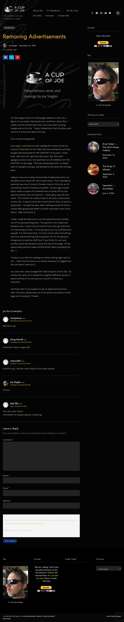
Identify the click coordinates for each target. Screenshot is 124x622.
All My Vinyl (72, 10)
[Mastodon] (110, 13)
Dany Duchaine (48, 616)
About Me (38, 10)
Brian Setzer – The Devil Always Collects (110, 147)
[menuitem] (38, 10)
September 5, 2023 (108, 175)
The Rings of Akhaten (108, 168)
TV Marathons (53, 10)
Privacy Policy (22, 523)
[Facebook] (97, 13)
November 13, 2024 (108, 156)
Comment (8, 440)
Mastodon (7, 618)
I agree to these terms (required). (18, 530)
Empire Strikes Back (20, 149)
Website (6, 501)
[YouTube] (106, 13)
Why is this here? (103, 36)
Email (6, 488)
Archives (49, 15)
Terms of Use (38, 523)
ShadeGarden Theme (33, 616)
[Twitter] (92, 13)
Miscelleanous (9, 28)
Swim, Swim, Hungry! (113, 616)
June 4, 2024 (108, 193)
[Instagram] (101, 13)
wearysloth (15, 360)
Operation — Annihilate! (108, 187)
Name (6, 476)
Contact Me (63, 15)
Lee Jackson (16, 318)
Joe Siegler (10, 45)
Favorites (37, 15)
